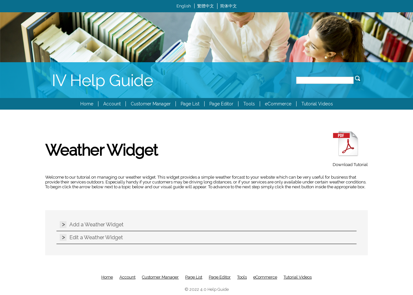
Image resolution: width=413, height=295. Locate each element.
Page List (190, 103)
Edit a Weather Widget (96, 237)
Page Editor (221, 103)
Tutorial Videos (317, 103)
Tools (249, 103)
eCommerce (278, 103)
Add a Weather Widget (96, 224)
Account (112, 103)
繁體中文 (205, 6)
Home (86, 103)
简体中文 (228, 6)
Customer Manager (151, 103)
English (183, 6)
